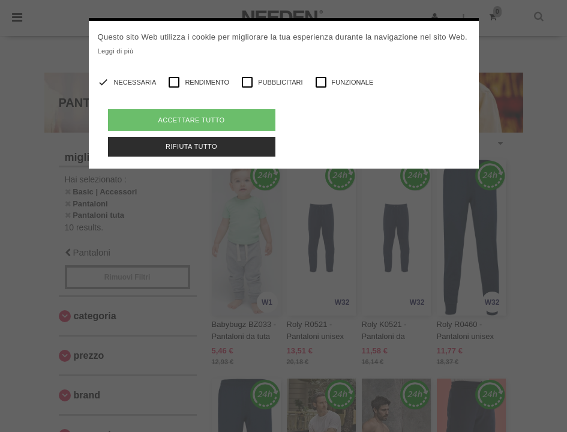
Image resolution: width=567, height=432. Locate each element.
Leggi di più (116, 51)
